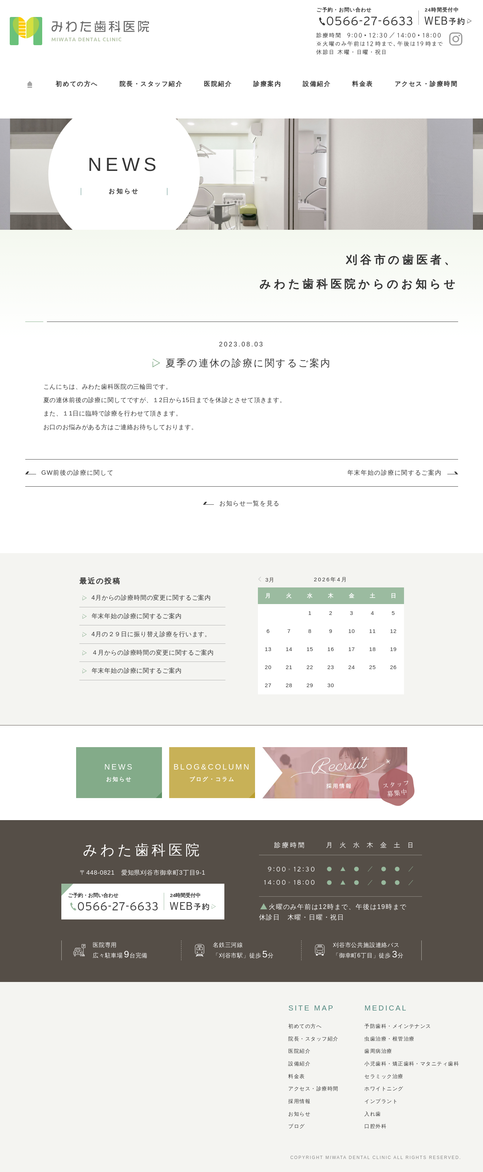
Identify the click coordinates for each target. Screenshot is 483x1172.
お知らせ (119, 772)
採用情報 (299, 1101)
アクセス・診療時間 (426, 84)
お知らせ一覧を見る (249, 503)
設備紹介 (317, 84)
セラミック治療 (383, 1076)
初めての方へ (77, 84)
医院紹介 (218, 84)
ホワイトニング (383, 1088)
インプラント (381, 1101)
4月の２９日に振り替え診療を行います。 (151, 634)
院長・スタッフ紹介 (151, 84)
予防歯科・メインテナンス (397, 1026)
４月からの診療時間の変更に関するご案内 (153, 652)
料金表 (362, 84)
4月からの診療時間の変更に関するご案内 (151, 597)
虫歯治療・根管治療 (389, 1039)
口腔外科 (375, 1126)
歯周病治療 (378, 1051)
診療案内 (267, 84)
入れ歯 (372, 1114)
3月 (270, 580)
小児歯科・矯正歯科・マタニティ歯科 (411, 1064)
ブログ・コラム (212, 772)
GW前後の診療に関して (77, 472)
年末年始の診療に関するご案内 (394, 472)
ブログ (296, 1126)
